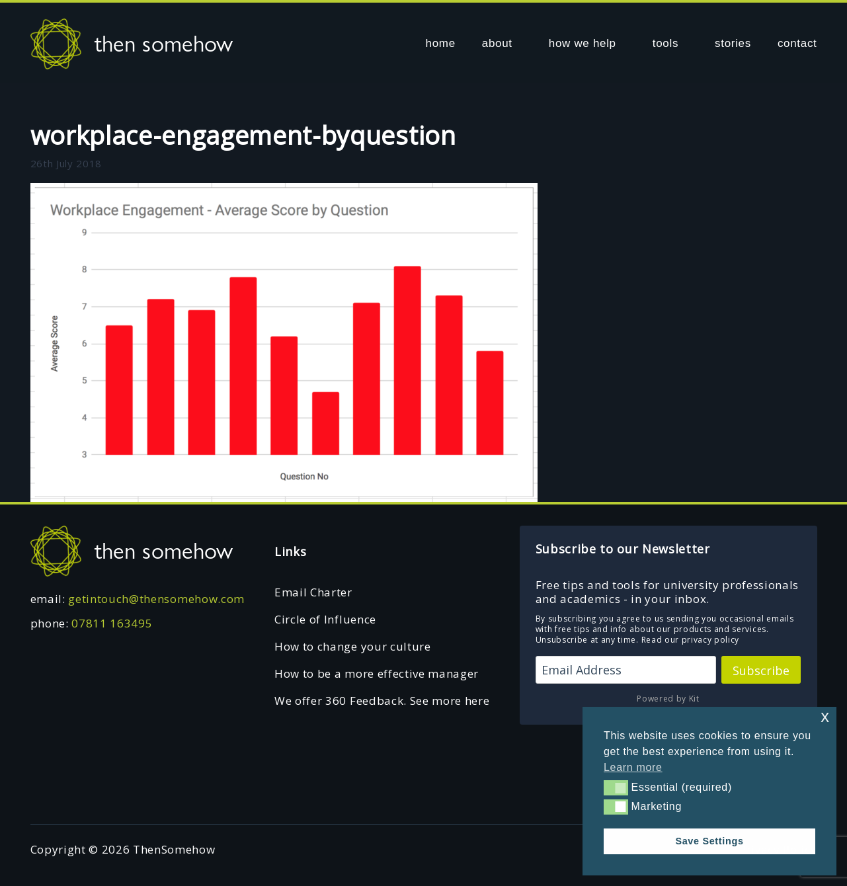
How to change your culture (352, 646)
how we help (582, 43)
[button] (616, 787)
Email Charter (313, 592)
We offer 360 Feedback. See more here (381, 700)
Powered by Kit (668, 699)
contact (797, 43)
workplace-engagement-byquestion (243, 135)
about (497, 43)
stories (733, 43)
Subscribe (761, 670)
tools (665, 43)
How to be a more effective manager (376, 673)
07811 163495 (111, 623)
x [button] (825, 716)
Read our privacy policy (690, 639)
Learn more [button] (633, 767)
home (441, 43)
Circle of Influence (325, 619)
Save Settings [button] (709, 841)
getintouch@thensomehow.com (156, 598)
